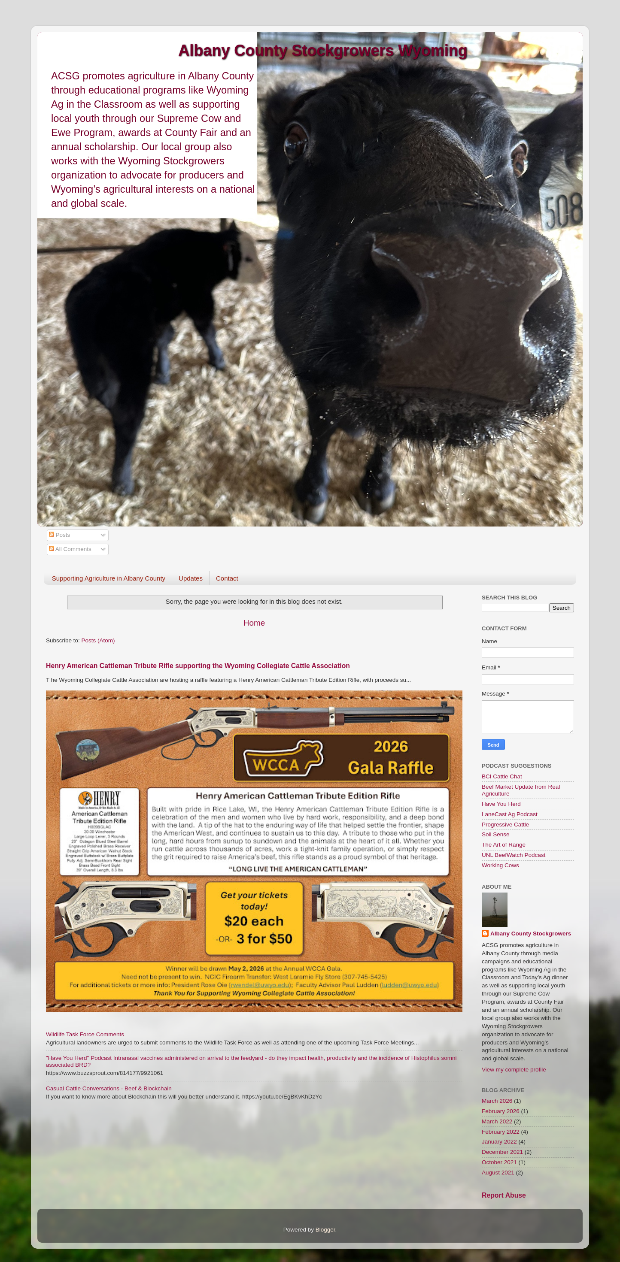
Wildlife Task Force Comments (85, 1034)
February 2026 (501, 1111)
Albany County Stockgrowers (530, 933)
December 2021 (502, 1152)
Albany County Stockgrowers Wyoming (322, 50)
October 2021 (499, 1162)
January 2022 (499, 1141)
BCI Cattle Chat (502, 776)
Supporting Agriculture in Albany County (108, 578)
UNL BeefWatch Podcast (513, 855)
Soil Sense (496, 834)
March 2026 (497, 1101)
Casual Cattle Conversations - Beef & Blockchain (109, 1088)
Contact (227, 578)
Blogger (325, 1229)
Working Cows (500, 865)
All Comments (70, 549)
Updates (191, 578)
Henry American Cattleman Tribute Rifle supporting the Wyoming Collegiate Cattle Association (198, 665)
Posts (59, 535)
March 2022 (497, 1121)
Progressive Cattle (505, 824)
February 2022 (501, 1132)
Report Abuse (504, 1195)
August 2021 (498, 1172)
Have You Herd (501, 804)
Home (254, 622)
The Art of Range (504, 844)
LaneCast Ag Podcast (510, 814)
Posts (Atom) (98, 640)
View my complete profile (514, 1069)
